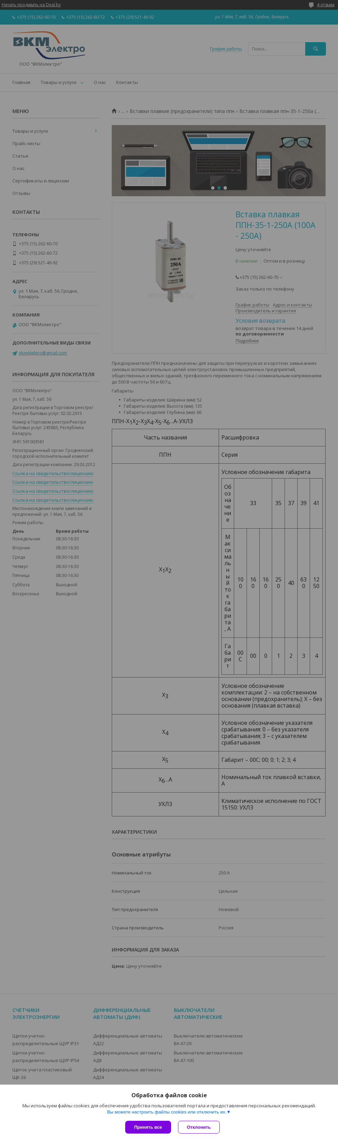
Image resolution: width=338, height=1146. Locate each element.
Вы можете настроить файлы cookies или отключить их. (166, 1112)
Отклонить (199, 1127)
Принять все (148, 1127)
